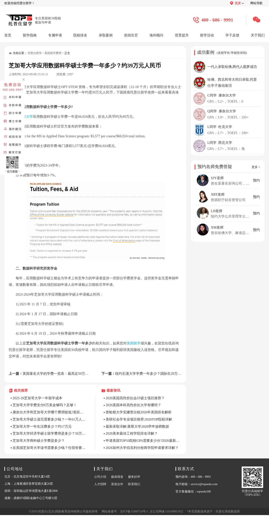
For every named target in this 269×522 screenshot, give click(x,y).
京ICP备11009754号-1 (134, 511)
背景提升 (182, 35)
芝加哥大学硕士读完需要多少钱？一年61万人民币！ (50, 419)
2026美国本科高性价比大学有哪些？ (133, 405)
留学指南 (30, 35)
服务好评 (134, 476)
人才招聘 (100, 484)
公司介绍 (100, 476)
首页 (7, 35)
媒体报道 (117, 476)
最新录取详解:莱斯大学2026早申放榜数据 (137, 426)
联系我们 (134, 484)
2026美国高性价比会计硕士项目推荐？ (135, 398)
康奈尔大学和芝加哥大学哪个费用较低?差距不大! (50, 412)
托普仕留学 (35, 53)
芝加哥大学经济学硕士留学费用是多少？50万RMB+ (50, 433)
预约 (256, 180)
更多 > (256, 167)
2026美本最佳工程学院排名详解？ (132, 433)
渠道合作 (117, 484)
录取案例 (106, 35)
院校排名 (80, 35)
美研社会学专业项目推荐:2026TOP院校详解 (139, 419)
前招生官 (131, 35)
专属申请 (55, 35)
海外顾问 (156, 35)
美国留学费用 (52, 53)
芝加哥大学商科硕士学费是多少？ (39, 440)
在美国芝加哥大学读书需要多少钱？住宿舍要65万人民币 (50, 448)
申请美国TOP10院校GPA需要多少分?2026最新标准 (143, 440)
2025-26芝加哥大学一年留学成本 (37, 398)
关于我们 (258, 35)
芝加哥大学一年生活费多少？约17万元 (42, 426)
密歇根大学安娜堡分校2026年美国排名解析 (139, 412)
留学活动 (207, 35)
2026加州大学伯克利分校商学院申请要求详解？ (142, 448)
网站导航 (256, 3)
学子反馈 (232, 35)
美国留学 (134, 343)
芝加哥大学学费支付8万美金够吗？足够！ (45, 405)
